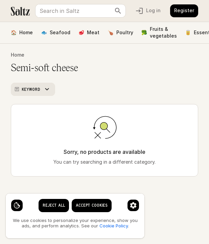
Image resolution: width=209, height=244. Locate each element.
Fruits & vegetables (159, 32)
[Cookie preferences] (133, 205)
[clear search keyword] (118, 11)
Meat (88, 32)
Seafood (55, 32)
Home (22, 32)
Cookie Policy (113, 225)
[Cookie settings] (17, 205)
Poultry (120, 32)
